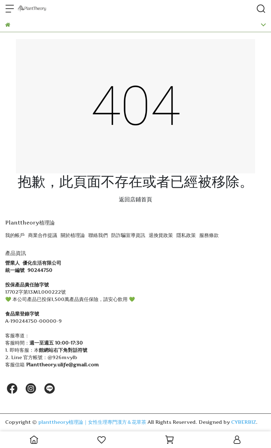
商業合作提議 (42, 235)
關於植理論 (73, 235)
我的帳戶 (15, 235)
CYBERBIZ (243, 422)
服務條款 (209, 235)
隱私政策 (186, 235)
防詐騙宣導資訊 (128, 235)
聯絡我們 (98, 235)
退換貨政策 (161, 235)
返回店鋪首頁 (135, 199)
